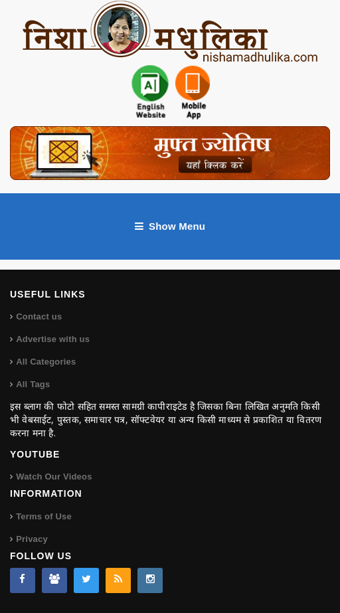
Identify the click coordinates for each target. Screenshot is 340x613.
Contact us (39, 316)
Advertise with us (53, 339)
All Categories (46, 362)
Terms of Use (44, 516)
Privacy (32, 539)
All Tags (33, 384)
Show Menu (170, 226)
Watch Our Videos (54, 477)
